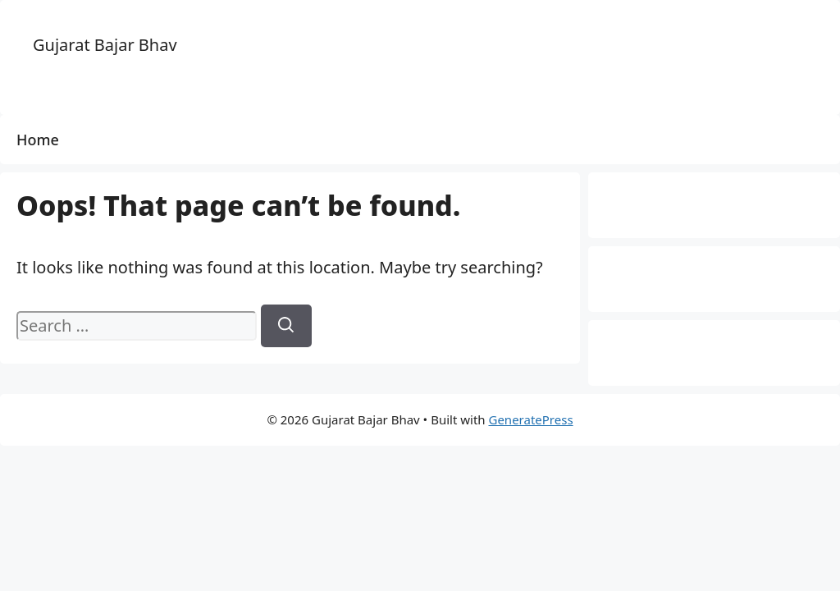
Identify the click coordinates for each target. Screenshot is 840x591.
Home (37, 139)
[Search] (286, 326)
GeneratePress (530, 419)
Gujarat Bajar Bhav (105, 45)
